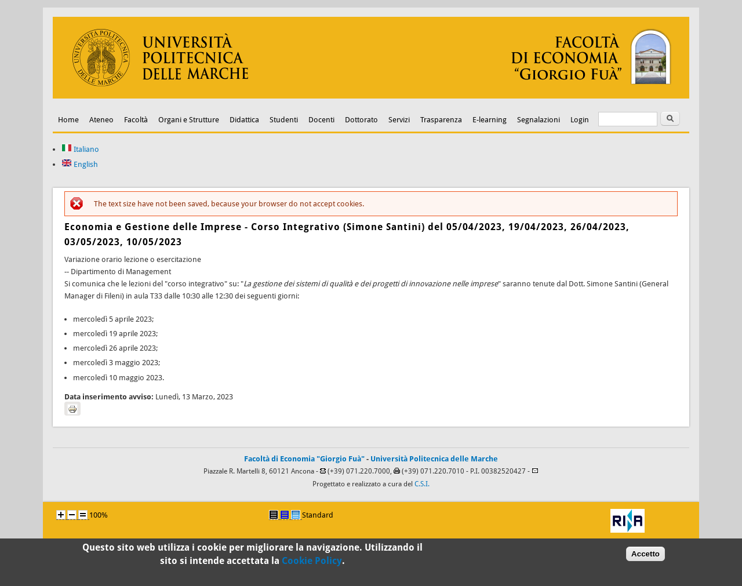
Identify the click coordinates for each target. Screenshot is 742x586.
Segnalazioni (538, 119)
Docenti (321, 119)
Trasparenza (441, 119)
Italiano (80, 149)
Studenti (284, 119)
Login (579, 119)
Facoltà (136, 119)
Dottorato (361, 119)
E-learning (489, 119)
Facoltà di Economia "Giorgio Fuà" (304, 458)
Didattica (244, 119)
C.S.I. (422, 484)
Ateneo (101, 119)
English (79, 164)
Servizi (399, 119)
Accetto (645, 555)
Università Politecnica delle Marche (434, 458)
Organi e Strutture (188, 119)
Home (68, 119)
